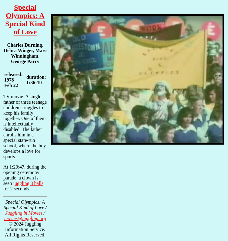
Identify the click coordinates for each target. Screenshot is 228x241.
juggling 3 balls (28, 183)
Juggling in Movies (23, 213)
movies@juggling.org (25, 218)
